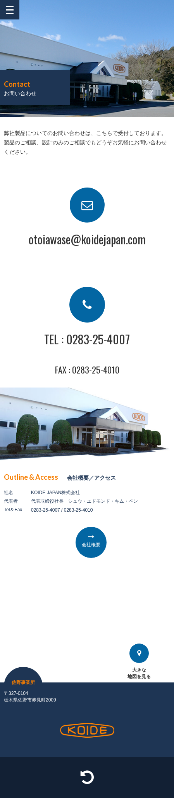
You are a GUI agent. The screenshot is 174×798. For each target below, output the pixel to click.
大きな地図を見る (139, 661)
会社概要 (91, 544)
